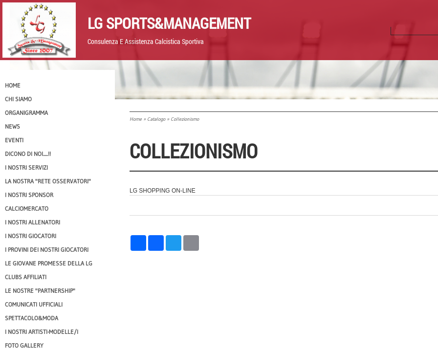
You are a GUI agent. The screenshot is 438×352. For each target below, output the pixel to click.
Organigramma (26, 112)
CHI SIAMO (18, 99)
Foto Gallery (24, 345)
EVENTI (14, 140)
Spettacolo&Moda (31, 318)
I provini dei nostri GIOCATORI (46, 249)
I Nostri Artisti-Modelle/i (41, 331)
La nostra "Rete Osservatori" (48, 181)
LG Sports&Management (169, 23)
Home (136, 119)
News (12, 126)
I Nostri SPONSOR (29, 194)
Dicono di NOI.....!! (28, 153)
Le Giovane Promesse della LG (48, 263)
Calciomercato (26, 208)
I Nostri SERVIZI (26, 167)
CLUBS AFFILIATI (25, 277)
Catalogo (156, 119)
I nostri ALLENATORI (32, 222)
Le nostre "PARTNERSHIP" (40, 290)
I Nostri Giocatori (30, 236)
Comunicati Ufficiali (34, 304)
